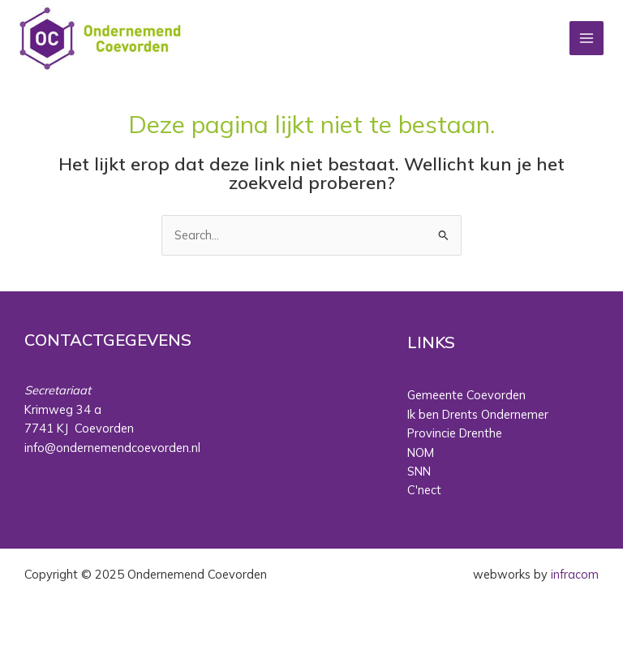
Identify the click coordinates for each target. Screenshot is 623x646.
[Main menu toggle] (586, 38)
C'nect (424, 489)
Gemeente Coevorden (466, 395)
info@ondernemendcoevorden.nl (112, 447)
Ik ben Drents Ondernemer (477, 414)
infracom (575, 574)
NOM (420, 452)
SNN (419, 471)
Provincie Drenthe (454, 433)
